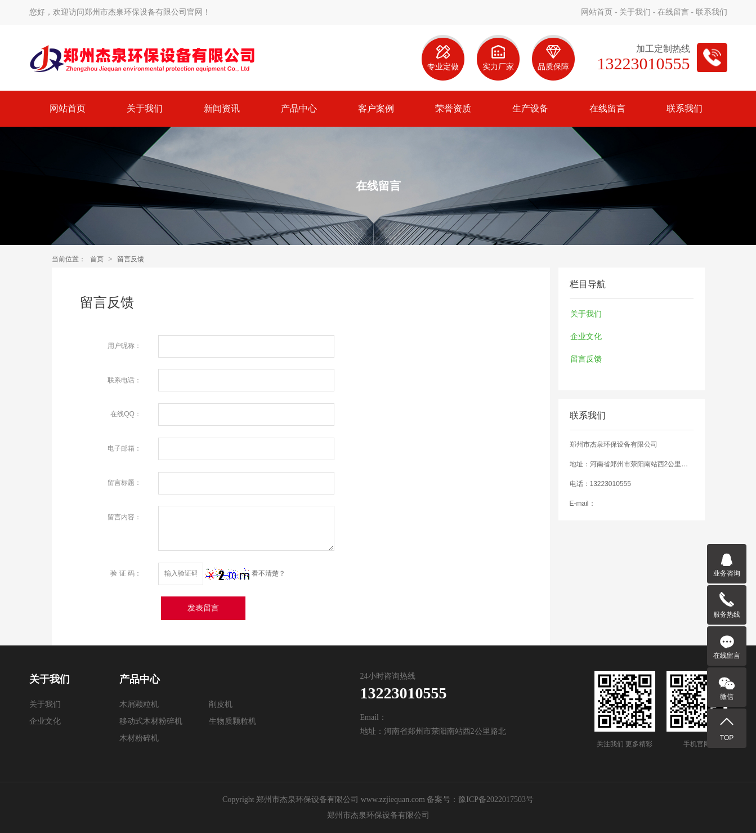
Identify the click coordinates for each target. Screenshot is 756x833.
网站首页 (596, 12)
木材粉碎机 (139, 738)
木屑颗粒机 (139, 704)
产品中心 (299, 108)
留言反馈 (130, 259)
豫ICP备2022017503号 (496, 799)
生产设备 (530, 108)
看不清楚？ (245, 573)
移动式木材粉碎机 (150, 721)
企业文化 (586, 336)
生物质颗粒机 (232, 721)
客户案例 (376, 108)
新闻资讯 (222, 108)
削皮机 (220, 704)
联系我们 (711, 12)
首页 (97, 259)
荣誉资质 (453, 108)
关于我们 (635, 12)
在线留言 (673, 12)
